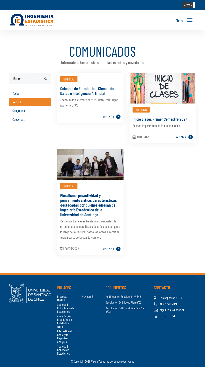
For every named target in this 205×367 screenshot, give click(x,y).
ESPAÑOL (188, 4)
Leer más (111, 116)
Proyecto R (87, 296)
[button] (188, 5)
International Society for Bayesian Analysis (64, 336)
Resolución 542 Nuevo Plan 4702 (124, 302)
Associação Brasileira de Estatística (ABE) (64, 321)
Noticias (17, 102)
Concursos (18, 119)
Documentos (116, 287)
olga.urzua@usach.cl (172, 310)
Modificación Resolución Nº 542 (123, 296)
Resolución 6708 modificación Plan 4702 (125, 309)
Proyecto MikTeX (62, 298)
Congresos (18, 110)
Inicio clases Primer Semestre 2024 (160, 119)
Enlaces (64, 287)
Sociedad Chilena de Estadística (63, 350)
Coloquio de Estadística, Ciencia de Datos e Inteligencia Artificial (87, 91)
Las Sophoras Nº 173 (171, 298)
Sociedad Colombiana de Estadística (65, 308)
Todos (15, 93)
